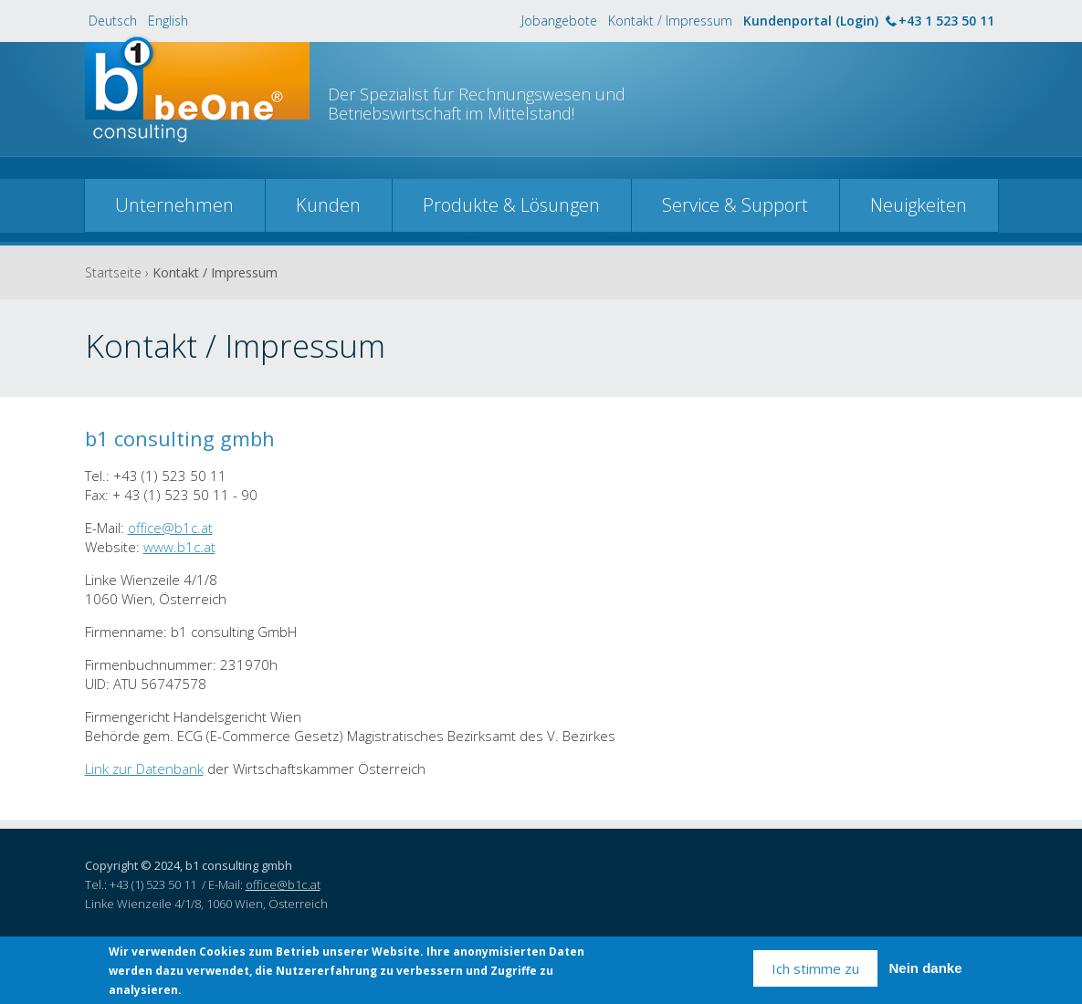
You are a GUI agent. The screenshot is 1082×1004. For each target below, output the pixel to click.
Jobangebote (559, 20)
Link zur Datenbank (144, 768)
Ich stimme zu (815, 969)
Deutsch (113, 20)
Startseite (113, 272)
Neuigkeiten (918, 205)
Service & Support (735, 205)
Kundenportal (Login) (810, 20)
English (168, 20)
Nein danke (924, 970)
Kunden (328, 205)
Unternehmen (174, 205)
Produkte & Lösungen (511, 205)
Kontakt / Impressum (670, 20)
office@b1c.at (170, 527)
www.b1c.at (179, 547)
